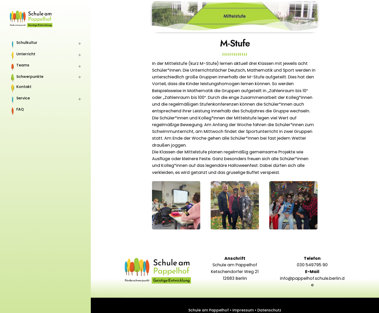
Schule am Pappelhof (208, 310)
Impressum (243, 310)
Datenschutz (269, 310)
